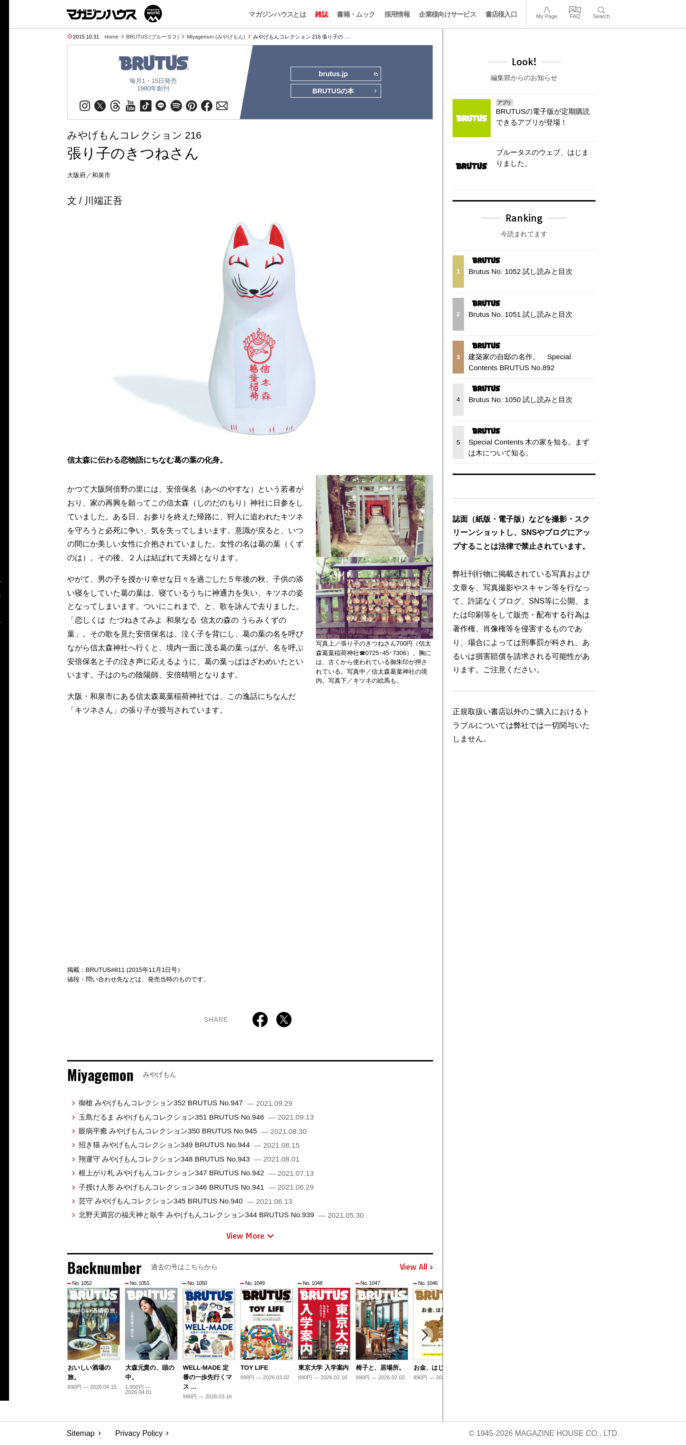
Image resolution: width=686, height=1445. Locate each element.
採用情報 (397, 14)
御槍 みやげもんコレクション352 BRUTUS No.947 (186, 1103)
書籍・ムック (356, 14)
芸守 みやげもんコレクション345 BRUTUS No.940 (186, 1201)
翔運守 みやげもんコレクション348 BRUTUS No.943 (189, 1159)
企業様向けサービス (447, 14)
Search (601, 8)
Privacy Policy (139, 1433)
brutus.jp (348, 74)
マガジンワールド (114, 13)
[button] (424, 1335)
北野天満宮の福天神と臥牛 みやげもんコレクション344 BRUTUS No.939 (221, 1215)
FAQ (575, 8)
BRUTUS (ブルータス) (152, 37)
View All (416, 1267)
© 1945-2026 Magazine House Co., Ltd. (543, 1433)
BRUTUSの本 (345, 91)
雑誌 (321, 14)
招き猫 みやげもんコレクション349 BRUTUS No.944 (189, 1145)
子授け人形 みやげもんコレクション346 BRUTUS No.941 (196, 1187)
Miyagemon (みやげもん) (216, 37)
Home (111, 37)
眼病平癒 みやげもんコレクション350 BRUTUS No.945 (193, 1131)
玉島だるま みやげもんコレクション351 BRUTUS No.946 (196, 1117)
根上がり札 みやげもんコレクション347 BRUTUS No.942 (196, 1173)
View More (250, 1236)
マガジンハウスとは (277, 14)
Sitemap (81, 1433)
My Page (546, 8)
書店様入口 (501, 14)
